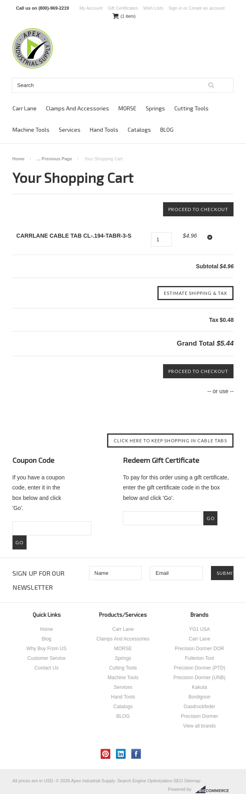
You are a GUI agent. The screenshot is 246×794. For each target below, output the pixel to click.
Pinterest (106, 754)
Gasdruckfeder (199, 706)
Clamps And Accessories (77, 108)
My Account (90, 8)
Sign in (175, 8)
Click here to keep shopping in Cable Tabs (170, 440)
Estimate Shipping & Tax (195, 293)
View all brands (199, 726)
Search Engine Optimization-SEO (150, 780)
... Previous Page (54, 158)
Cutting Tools (191, 108)
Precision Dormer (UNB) (199, 677)
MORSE (127, 108)
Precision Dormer (199, 716)
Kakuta (199, 687)
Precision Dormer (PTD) (199, 668)
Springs (155, 108)
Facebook (136, 754)
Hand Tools (104, 129)
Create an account (206, 8)
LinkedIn (121, 754)
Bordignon (199, 697)
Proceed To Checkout (198, 209)
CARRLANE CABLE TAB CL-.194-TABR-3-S (74, 235)
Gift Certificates (122, 8)
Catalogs (139, 129)
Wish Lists (153, 8)
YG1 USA (199, 629)
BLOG (167, 129)
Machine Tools (31, 129)
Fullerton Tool (199, 658)
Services (70, 129)
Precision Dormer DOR (199, 648)
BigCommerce (214, 789)
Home (18, 158)
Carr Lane (24, 108)
